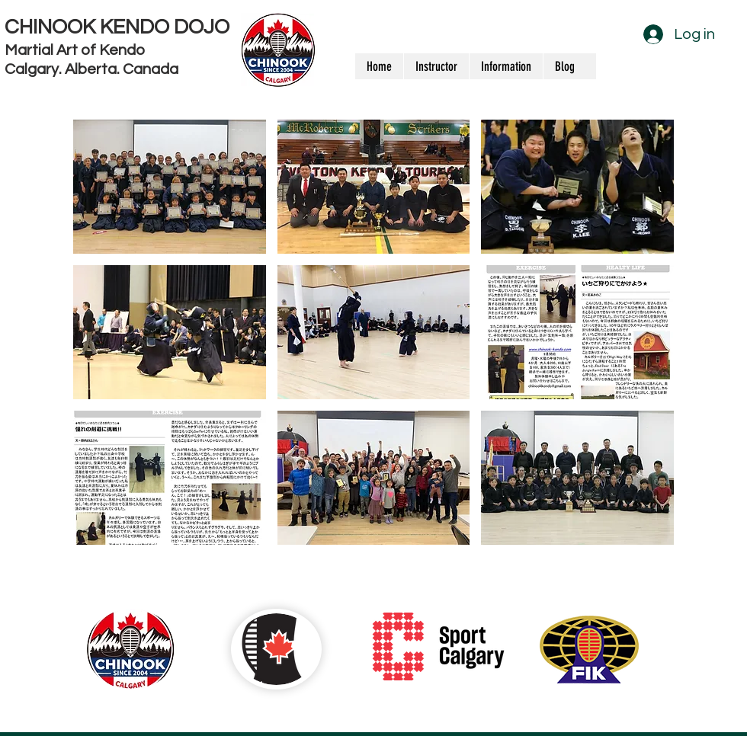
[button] (169, 187)
